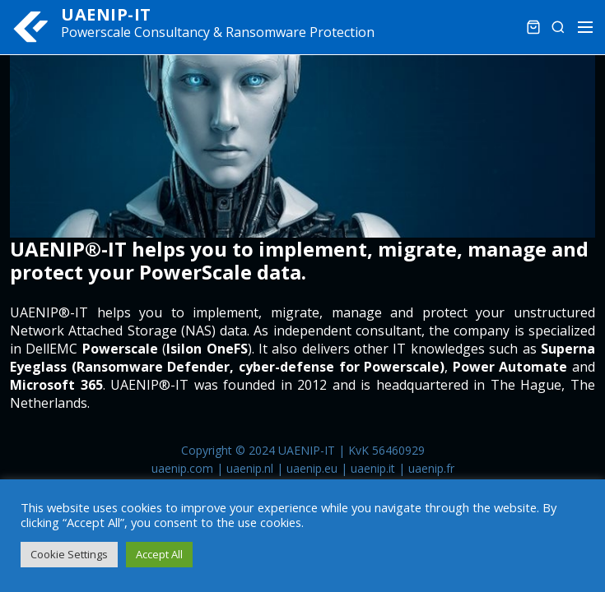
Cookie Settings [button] (69, 554)
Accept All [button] (159, 554)
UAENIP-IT (106, 14)
